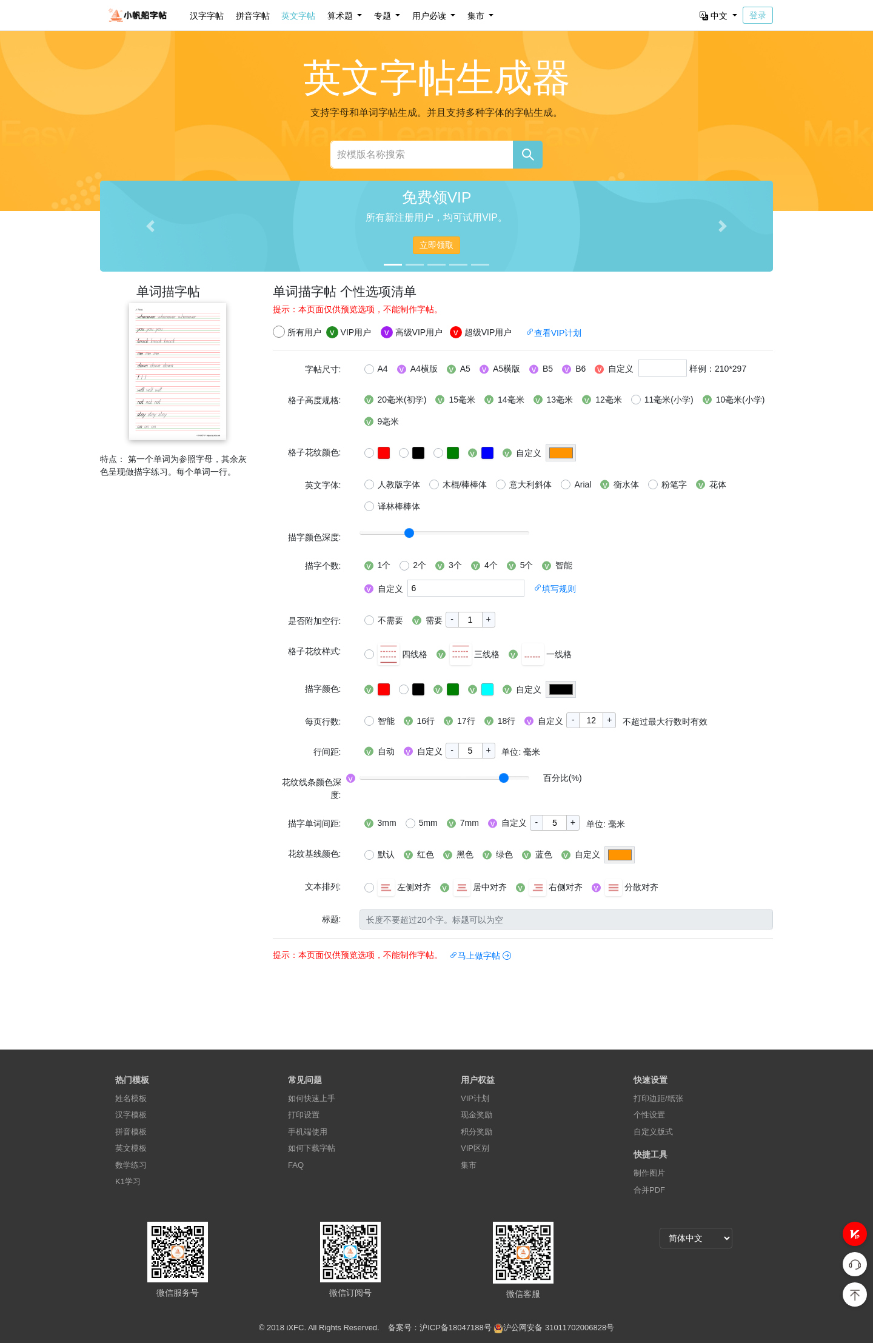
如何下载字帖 (311, 1148)
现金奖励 (476, 1114)
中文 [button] (715, 16)
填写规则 (555, 589)
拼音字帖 (253, 16)
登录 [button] (757, 15)
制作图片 (649, 1172)
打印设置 (303, 1114)
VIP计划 (475, 1098)
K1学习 (128, 1181)
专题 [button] (383, 16)
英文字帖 (298, 16)
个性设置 (649, 1114)
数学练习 (131, 1165)
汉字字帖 (207, 16)
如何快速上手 (311, 1098)
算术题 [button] (341, 16)
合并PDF (649, 1189)
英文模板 (131, 1148)
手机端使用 (307, 1131)
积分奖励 (476, 1131)
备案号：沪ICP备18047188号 (440, 1327)
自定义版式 (653, 1131)
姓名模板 (131, 1098)
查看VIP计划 (554, 333)
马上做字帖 (480, 955)
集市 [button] (477, 16)
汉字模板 (131, 1114)
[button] (855, 1234)
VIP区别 (475, 1148)
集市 (469, 1165)
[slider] (409, 533)
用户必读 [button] (430, 16)
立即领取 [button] (436, 245)
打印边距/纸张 (658, 1098)
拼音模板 (131, 1131)
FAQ (296, 1165)
